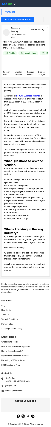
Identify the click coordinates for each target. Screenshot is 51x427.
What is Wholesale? (9, 342)
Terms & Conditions (9, 319)
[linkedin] (33, 416)
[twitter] (28, 416)
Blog (3, 305)
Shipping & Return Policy (11, 329)
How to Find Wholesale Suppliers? (15, 346)
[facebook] (18, 416)
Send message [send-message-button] (38, 29)
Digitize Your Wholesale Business (15, 356)
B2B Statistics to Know (11, 365)
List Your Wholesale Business (18, 19)
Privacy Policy (7, 324)
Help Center (6, 310)
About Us (5, 315)
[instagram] (23, 416)
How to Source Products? (12, 351)
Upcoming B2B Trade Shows (13, 360)
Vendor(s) (9, 12)
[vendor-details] (6, 32)
